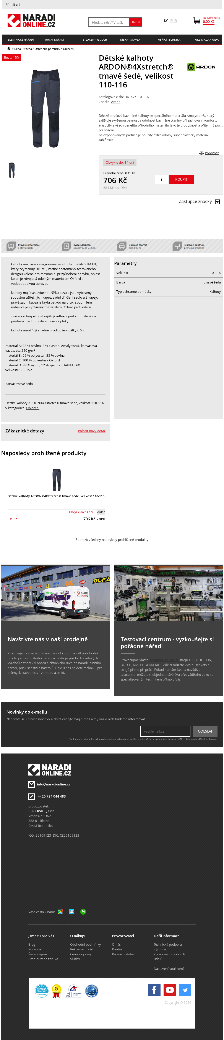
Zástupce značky (199, 201)
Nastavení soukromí (169, 968)
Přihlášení (12, 4)
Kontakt (117, 949)
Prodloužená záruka (43, 959)
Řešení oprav (38, 954)
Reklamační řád (81, 949)
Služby (75, 959)
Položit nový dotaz (92, 431)
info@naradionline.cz (53, 784)
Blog (31, 944)
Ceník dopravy (81, 954)
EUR (173, 20)
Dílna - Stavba (23, 49)
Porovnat (212, 153)
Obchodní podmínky (85, 944)
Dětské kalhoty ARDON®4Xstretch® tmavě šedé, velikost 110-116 (56, 496)
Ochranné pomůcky (47, 49)
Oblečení (68, 49)
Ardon (115, 102)
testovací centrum (164, 660)
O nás (116, 944)
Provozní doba (123, 954)
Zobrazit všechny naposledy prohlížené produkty (112, 539)
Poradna (34, 949)
